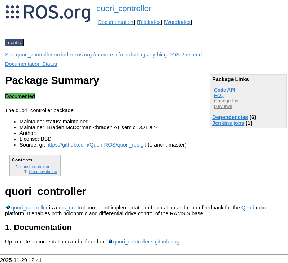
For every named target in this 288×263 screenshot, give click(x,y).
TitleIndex (149, 22)
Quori (247, 208)
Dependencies (230, 117)
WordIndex (178, 22)
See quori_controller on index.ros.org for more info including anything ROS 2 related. (104, 55)
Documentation (116, 22)
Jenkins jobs (228, 123)
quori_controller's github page (148, 242)
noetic (14, 42)
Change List (227, 100)
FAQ (219, 95)
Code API (224, 90)
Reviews (223, 106)
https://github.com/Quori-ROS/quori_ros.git (96, 145)
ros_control (72, 208)
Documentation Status (31, 64)
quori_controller (123, 8)
